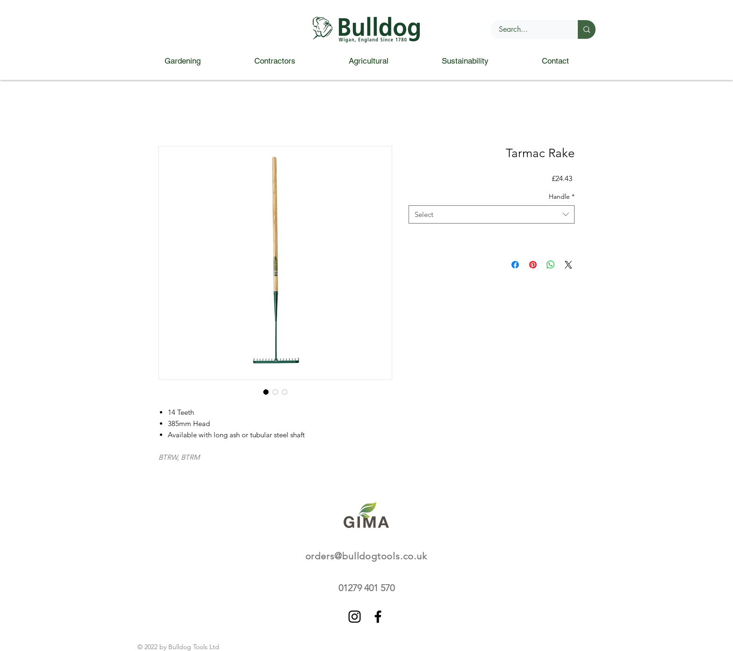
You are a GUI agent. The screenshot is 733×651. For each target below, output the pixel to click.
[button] (182, 61)
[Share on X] (568, 264)
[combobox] (492, 214)
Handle (562, 196)
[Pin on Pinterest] (533, 264)
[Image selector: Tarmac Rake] (266, 392)
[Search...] (528, 29)
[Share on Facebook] (515, 264)
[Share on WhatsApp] (550, 264)
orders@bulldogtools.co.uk (366, 556)
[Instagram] (354, 616)
